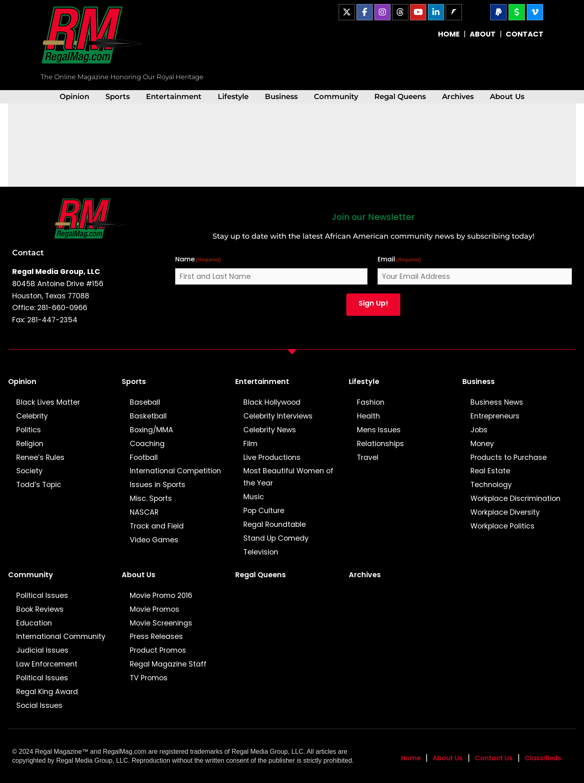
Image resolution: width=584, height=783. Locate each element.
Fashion (370, 402)
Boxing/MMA (151, 430)
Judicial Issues (42, 650)
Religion (29, 444)
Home (411, 758)
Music (253, 497)
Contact (28, 252)
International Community (60, 636)
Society (29, 471)
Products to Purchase (508, 457)
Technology (491, 485)
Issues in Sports (157, 485)
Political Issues (42, 595)
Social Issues (39, 705)
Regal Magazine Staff (168, 664)
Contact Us (494, 758)
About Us (507, 96)
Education (34, 623)
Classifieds (543, 758)
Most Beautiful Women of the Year (288, 477)
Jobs (478, 430)
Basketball (148, 416)
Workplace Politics (502, 526)
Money (482, 444)
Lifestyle (233, 96)
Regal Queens (400, 96)
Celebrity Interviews (278, 416)
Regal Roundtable (274, 524)
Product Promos (158, 650)
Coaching (147, 444)
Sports (117, 96)
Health (368, 416)
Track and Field (157, 526)
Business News (496, 402)
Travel (367, 457)
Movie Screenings (161, 623)
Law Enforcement (46, 664)
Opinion (74, 96)
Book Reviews (40, 609)
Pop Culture (263, 511)
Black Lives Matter (48, 402)
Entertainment (174, 96)
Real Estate (490, 471)
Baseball (145, 402)
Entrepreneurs (495, 416)
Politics (28, 430)
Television (260, 552)
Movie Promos (154, 609)
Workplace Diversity (505, 512)
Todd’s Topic (38, 485)
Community (336, 96)
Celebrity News (269, 430)
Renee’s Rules (40, 457)
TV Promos (148, 678)
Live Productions (272, 457)
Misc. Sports (151, 498)
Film (250, 444)
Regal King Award (47, 692)
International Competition (175, 471)
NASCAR (144, 512)
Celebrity (32, 416)
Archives (458, 96)
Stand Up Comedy (276, 538)
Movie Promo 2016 (161, 595)
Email (399, 259)
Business (281, 96)
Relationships (380, 444)
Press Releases (156, 636)
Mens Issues (379, 430)
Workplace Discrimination (515, 498)
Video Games (154, 540)
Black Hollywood (272, 402)
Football (144, 457)
